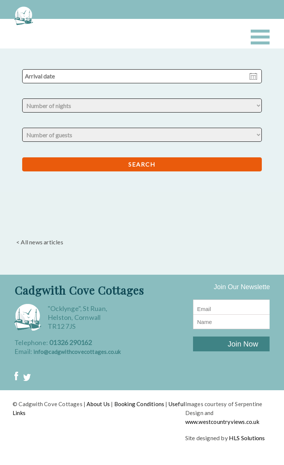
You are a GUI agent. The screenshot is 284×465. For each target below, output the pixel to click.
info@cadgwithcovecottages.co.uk (77, 351)
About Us (98, 404)
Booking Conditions (139, 404)
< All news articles (39, 241)
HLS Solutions (247, 437)
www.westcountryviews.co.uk (222, 421)
